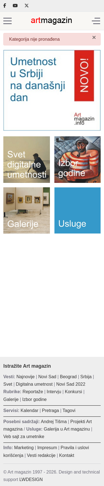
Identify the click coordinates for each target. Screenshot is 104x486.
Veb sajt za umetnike (23, 436)
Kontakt (66, 455)
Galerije (11, 399)
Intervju (54, 391)
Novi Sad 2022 (70, 384)
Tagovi (69, 410)
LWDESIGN (31, 479)
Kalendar (29, 410)
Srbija (86, 376)
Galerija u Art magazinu (67, 429)
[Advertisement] (52, 291)
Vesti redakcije (41, 455)
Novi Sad (47, 376)
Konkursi (73, 391)
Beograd (68, 376)
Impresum (47, 447)
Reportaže (32, 391)
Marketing (24, 447)
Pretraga (50, 410)
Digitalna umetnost (34, 384)
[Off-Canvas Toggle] (96, 21)
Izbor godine (34, 399)
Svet (7, 384)
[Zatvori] (94, 37)
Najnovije (25, 376)
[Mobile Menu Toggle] (7, 21)
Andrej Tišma (54, 421)
